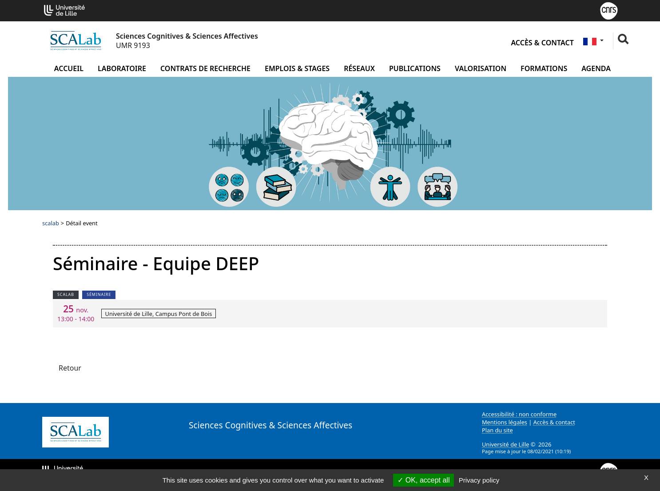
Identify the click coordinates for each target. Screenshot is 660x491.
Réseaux (359, 68)
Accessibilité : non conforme (519, 414)
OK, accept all (423, 480)
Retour (70, 368)
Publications (415, 68)
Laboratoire (122, 68)
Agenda (596, 68)
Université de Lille (505, 444)
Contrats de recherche (205, 68)
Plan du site (497, 430)
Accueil (68, 68)
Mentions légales (504, 422)
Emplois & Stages (297, 68)
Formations (544, 68)
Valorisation (480, 68)
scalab (50, 223)
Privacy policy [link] (479, 480)
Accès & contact (542, 43)
